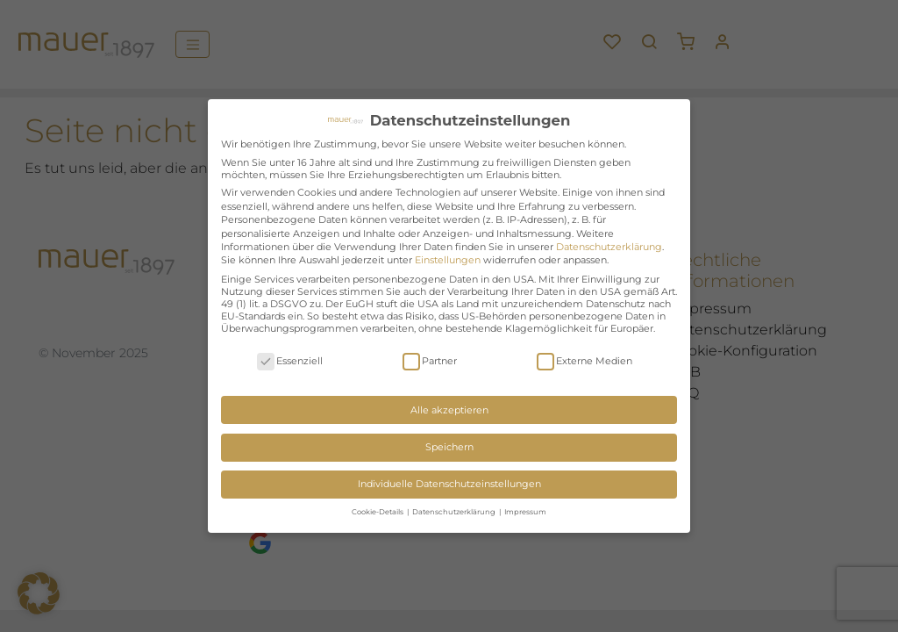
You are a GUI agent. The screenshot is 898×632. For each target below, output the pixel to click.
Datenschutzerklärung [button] (454, 511)
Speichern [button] (449, 447)
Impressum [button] (525, 511)
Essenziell (290, 361)
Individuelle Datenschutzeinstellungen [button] (449, 484)
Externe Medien (584, 361)
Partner (430, 361)
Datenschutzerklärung (609, 247)
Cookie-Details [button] (378, 511)
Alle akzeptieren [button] (449, 410)
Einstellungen (448, 260)
